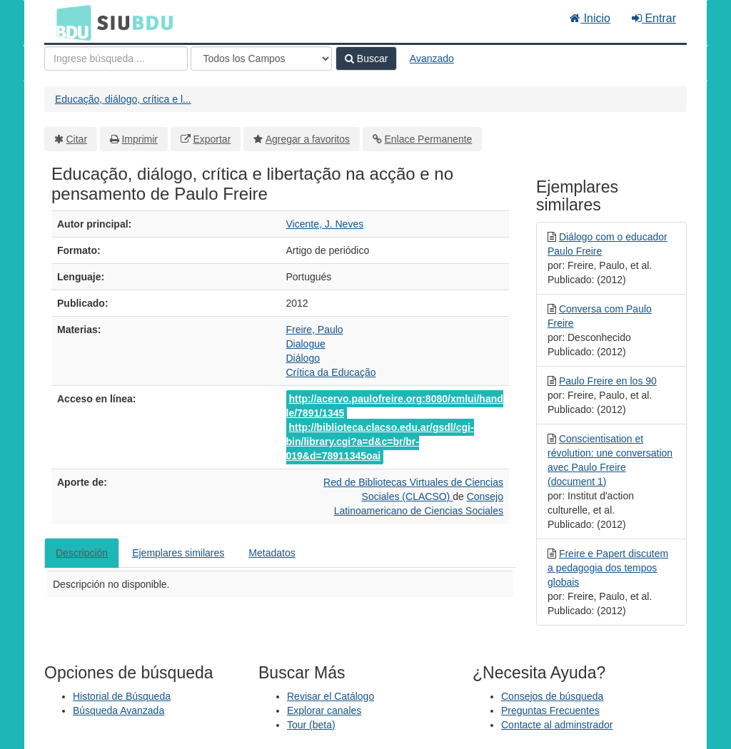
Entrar (654, 18)
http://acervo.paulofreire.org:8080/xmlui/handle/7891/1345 (394, 406)
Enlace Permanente (428, 139)
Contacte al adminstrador (556, 724)
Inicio (590, 18)
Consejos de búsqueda (552, 696)
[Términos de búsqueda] (116, 58)
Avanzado (432, 58)
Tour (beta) (311, 724)
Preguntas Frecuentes (550, 710)
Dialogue (306, 344)
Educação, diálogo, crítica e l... (123, 99)
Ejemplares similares (178, 553)
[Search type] (261, 58)
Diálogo (303, 358)
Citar (77, 139)
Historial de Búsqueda (122, 696)
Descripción (82, 553)
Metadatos (271, 553)
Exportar (212, 139)
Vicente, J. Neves (325, 224)
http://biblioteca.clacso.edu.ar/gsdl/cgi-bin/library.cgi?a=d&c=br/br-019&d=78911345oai (380, 442)
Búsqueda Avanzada (118, 710)
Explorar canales (324, 710)
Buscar (366, 58)
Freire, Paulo (314, 329)
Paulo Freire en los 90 (608, 381)
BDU (70, 22)
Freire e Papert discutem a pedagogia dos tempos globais (608, 568)
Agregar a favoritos (308, 139)
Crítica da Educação (331, 372)
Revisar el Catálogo (330, 696)
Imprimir (139, 139)
